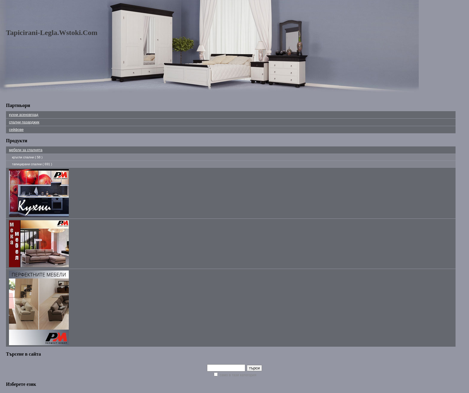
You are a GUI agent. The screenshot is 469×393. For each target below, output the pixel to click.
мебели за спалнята (25, 150)
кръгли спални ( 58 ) (27, 157)
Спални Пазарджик (24, 122)
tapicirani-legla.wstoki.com (52, 32)
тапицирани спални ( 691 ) (32, 164)
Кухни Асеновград (23, 115)
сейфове (16, 130)
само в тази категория (235, 375)
